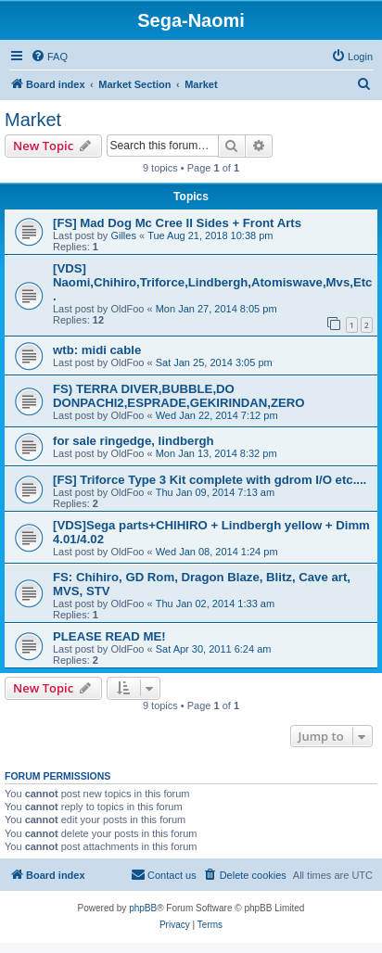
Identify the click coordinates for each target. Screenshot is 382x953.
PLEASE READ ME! (109, 636)
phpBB (143, 908)
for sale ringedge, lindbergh (133, 441)
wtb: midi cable (97, 350)
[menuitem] (49, 56)
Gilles (123, 235)
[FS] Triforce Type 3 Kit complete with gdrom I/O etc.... (209, 480)
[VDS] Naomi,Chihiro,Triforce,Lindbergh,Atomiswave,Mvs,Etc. (212, 282)
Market (33, 119)
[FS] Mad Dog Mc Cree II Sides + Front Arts (177, 223)
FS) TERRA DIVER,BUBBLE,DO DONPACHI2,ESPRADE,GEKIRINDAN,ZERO (179, 396)
